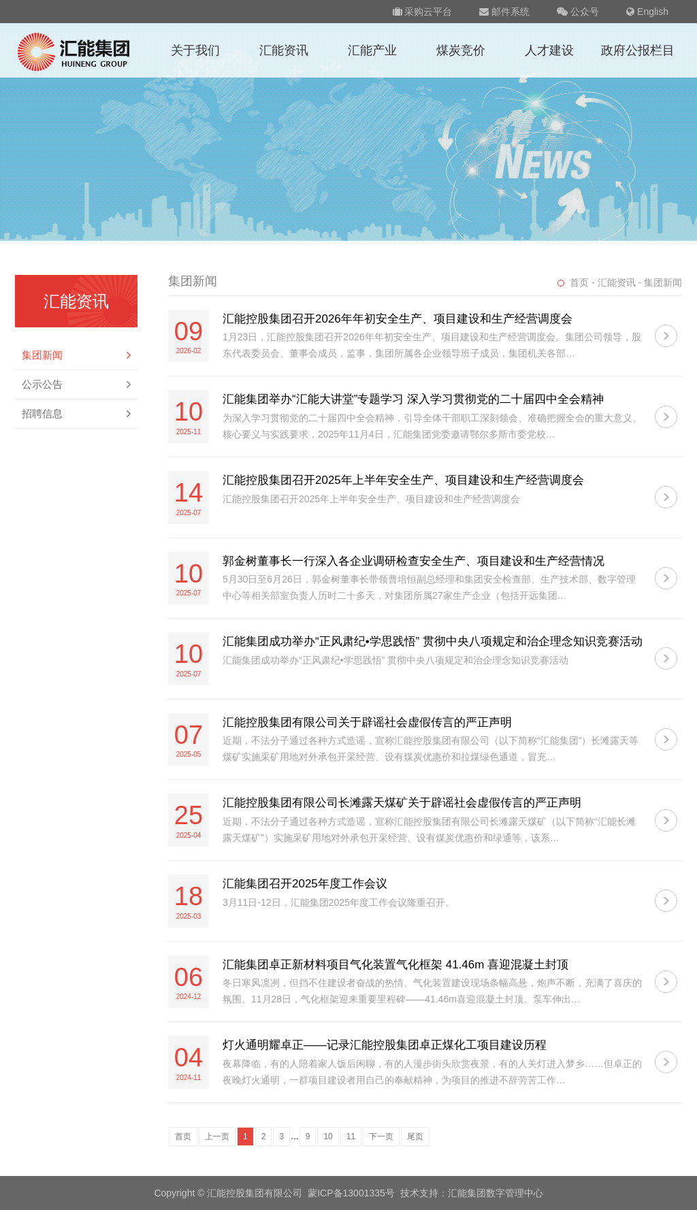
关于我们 (195, 50)
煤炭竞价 (460, 50)
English (647, 11)
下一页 (381, 1136)
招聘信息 (76, 414)
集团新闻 (76, 355)
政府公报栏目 (638, 50)
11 (350, 1136)
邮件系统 (504, 11)
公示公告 (76, 384)
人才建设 (549, 50)
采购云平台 (423, 11)
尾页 (415, 1136)
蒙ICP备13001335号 (351, 1193)
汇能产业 (372, 50)
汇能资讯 (283, 50)
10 (327, 1136)
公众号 (578, 11)
